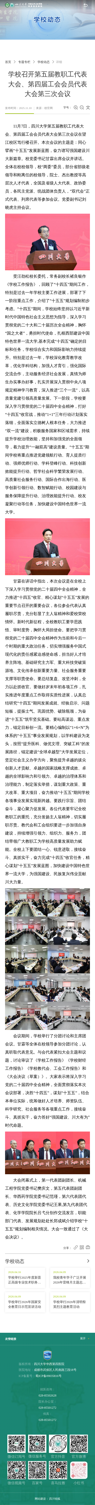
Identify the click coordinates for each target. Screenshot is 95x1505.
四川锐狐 (54, 1498)
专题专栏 (24, 62)
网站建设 (40, 1498)
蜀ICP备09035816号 (48, 1376)
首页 (8, 62)
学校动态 (43, 62)
